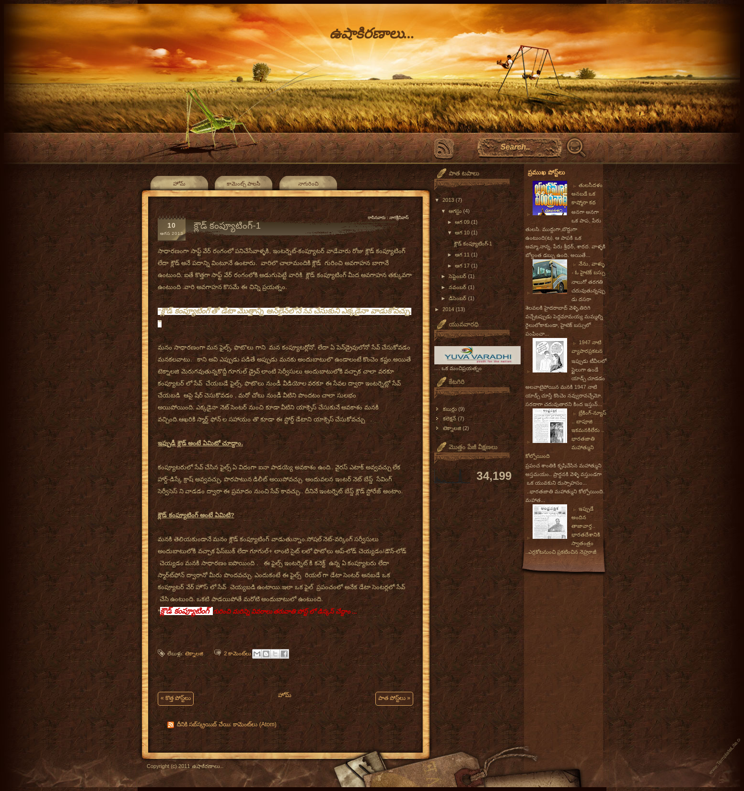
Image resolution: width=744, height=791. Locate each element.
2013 (449, 200)
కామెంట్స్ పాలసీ (243, 183)
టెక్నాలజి (194, 653)
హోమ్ (179, 183)
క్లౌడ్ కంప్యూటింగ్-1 (227, 226)
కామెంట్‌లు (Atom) (254, 724)
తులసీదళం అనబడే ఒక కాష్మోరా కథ (587, 193)
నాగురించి (308, 183)
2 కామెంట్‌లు (237, 653)
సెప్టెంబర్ (458, 276)
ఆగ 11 (463, 254)
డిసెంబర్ (458, 298)
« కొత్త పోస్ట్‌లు (176, 698)
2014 (449, 309)
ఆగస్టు (456, 211)
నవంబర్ (458, 287)
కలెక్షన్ (449, 418)
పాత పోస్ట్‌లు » (394, 698)
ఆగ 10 (463, 232)
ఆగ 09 (463, 222)
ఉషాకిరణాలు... (372, 33)
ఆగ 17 (463, 265)
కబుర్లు (450, 409)
